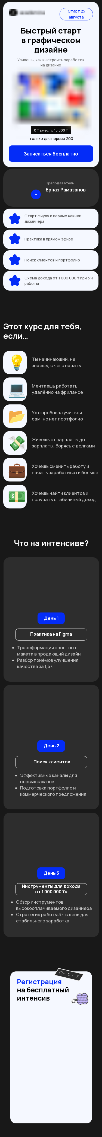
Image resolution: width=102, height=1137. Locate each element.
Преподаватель (60, 183)
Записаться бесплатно (51, 153)
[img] (26, 187)
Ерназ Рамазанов (66, 189)
